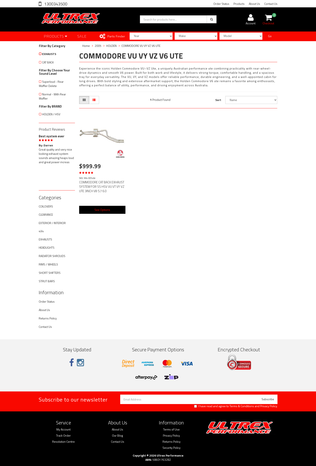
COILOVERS (46, 206)
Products (239, 3)
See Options (102, 209)
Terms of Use (171, 429)
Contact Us (270, 3)
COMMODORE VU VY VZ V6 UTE (140, 45)
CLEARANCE (46, 214)
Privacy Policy (268, 406)
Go (270, 36)
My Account (63, 429)
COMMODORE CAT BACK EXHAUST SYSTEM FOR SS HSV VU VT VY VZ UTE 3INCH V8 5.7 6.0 (101, 186)
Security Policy (172, 448)
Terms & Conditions (242, 406)
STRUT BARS (47, 281)
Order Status (221, 3)
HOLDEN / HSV (51, 114)
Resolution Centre (63, 442)
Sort (218, 100)
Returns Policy (48, 318)
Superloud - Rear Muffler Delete (51, 83)
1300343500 (55, 4)
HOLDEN (111, 45)
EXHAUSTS (49, 54)
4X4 (41, 231)
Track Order (63, 435)
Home (86, 45)
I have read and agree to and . (235, 406)
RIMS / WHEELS (48, 264)
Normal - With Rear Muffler (52, 96)
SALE (82, 36)
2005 (98, 45)
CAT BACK (48, 62)
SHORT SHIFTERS (50, 272)
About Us (254, 3)
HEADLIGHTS (46, 247)
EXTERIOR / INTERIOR (52, 223)
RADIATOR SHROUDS (52, 256)
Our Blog (117, 435)
